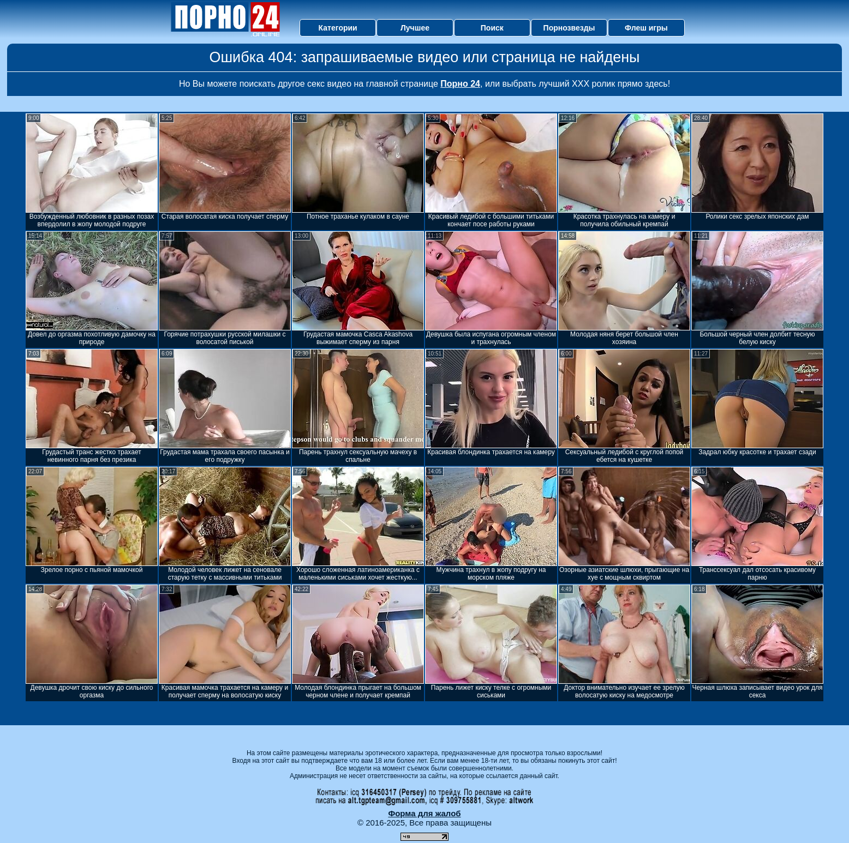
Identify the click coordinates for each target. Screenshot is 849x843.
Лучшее (414, 27)
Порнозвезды (569, 27)
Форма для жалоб (424, 813)
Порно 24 (460, 83)
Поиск (492, 27)
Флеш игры (646, 27)
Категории (338, 27)
